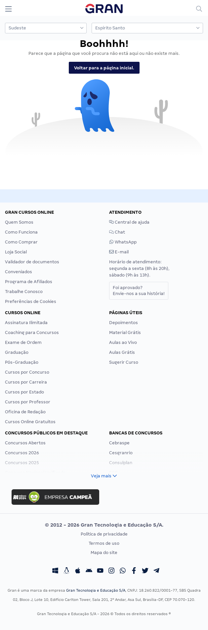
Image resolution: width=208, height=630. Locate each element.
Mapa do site (104, 552)
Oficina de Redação (25, 411)
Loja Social (16, 251)
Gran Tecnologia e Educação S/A (95, 590)
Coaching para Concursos (32, 332)
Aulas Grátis (122, 352)
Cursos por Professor (27, 401)
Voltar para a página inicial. (104, 67)
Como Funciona (21, 232)
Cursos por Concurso (27, 372)
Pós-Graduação (21, 362)
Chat (117, 232)
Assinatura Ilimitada (26, 322)
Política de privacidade (104, 534)
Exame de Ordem (23, 342)
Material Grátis (125, 332)
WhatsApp (123, 242)
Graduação (16, 352)
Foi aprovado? (139, 290)
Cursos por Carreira (26, 382)
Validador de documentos (32, 261)
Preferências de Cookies (30, 301)
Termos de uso (104, 543)
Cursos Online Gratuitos (30, 421)
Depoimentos (123, 322)
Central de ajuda (129, 222)
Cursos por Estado (24, 391)
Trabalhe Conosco (24, 291)
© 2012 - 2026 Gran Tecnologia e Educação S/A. (104, 525)
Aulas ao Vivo (123, 342)
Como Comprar (21, 242)
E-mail (119, 251)
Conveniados (18, 271)
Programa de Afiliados (28, 281)
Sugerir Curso (123, 362)
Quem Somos (19, 222)
